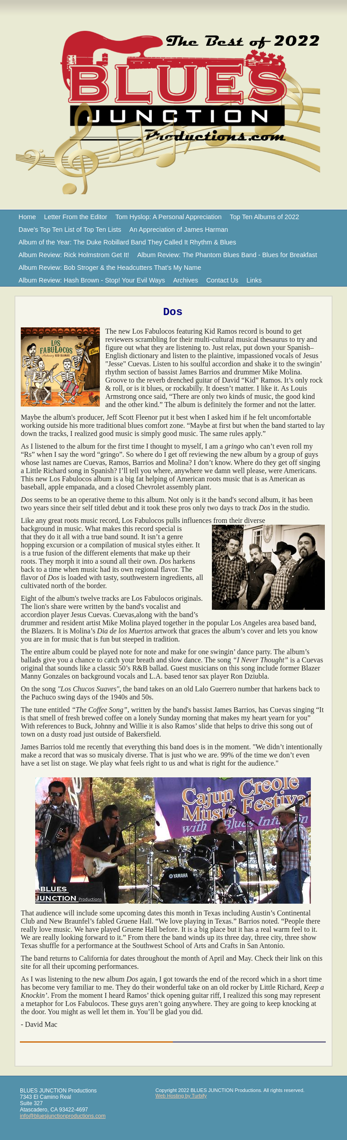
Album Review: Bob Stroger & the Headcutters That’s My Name (110, 267)
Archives (185, 280)
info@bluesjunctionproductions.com (63, 1116)
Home (27, 216)
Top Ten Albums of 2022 (264, 216)
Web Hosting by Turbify (181, 1095)
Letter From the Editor (75, 216)
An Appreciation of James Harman (178, 229)
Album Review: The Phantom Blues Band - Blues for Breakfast (227, 255)
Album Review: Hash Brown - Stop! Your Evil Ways (92, 280)
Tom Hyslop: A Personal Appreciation (168, 216)
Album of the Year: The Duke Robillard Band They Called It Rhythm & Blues (127, 242)
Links (254, 280)
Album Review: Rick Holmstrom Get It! (74, 255)
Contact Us (222, 280)
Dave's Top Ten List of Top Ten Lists (70, 229)
